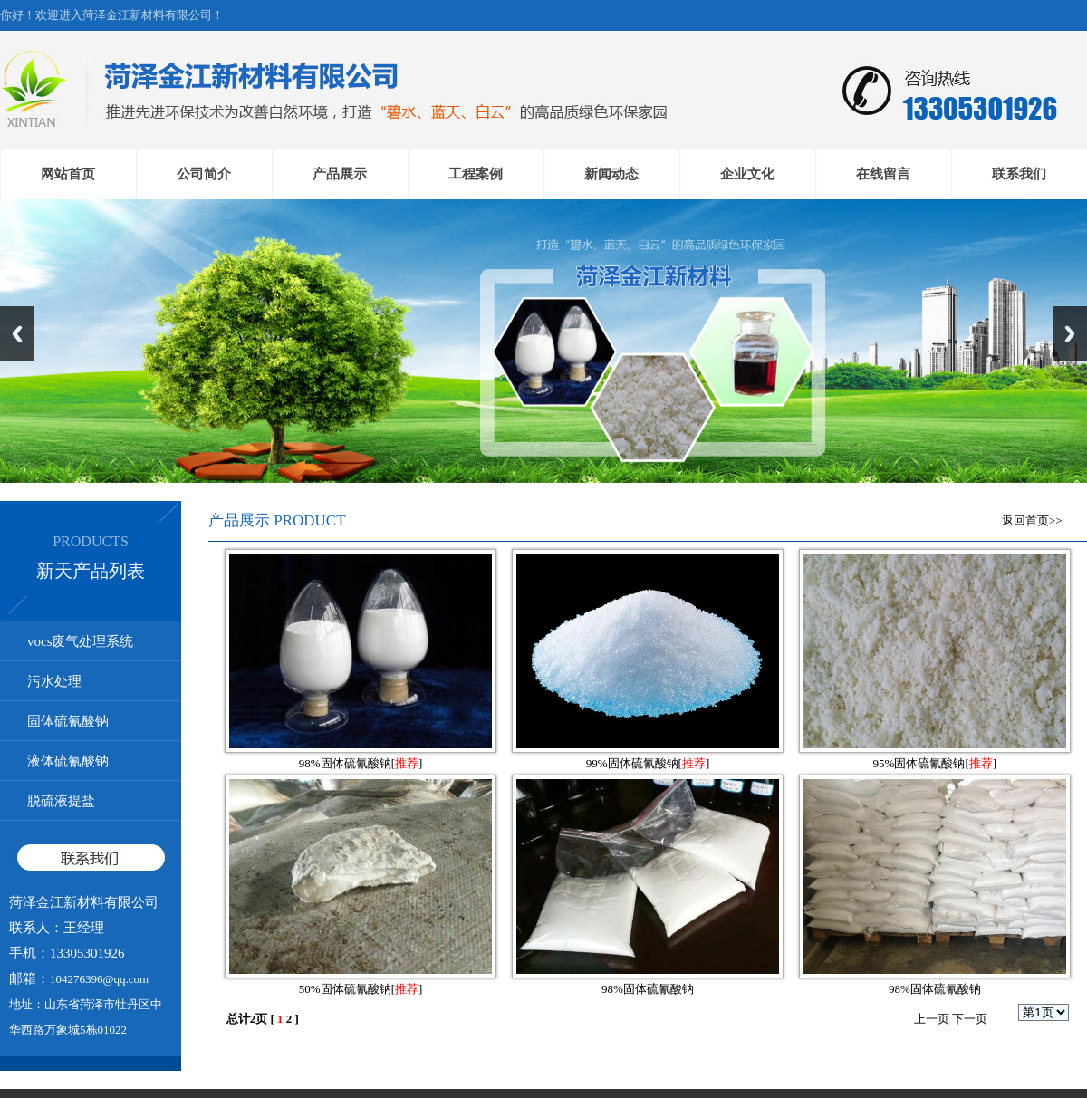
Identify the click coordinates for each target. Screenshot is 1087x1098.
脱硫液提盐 (61, 801)
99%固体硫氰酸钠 (632, 763)
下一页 (969, 1019)
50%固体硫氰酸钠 (345, 989)
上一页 (931, 1019)
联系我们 (1019, 174)
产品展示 (340, 174)
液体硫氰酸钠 (68, 761)
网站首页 (68, 174)
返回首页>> (1032, 520)
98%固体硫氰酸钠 (345, 763)
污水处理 (54, 681)
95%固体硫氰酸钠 (919, 763)
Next (1070, 333)
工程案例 (475, 174)
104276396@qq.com (99, 979)
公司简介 (204, 174)
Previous (17, 333)
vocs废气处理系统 (80, 641)
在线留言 (883, 174)
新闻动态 (611, 174)
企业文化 (747, 174)
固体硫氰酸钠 (68, 721)
